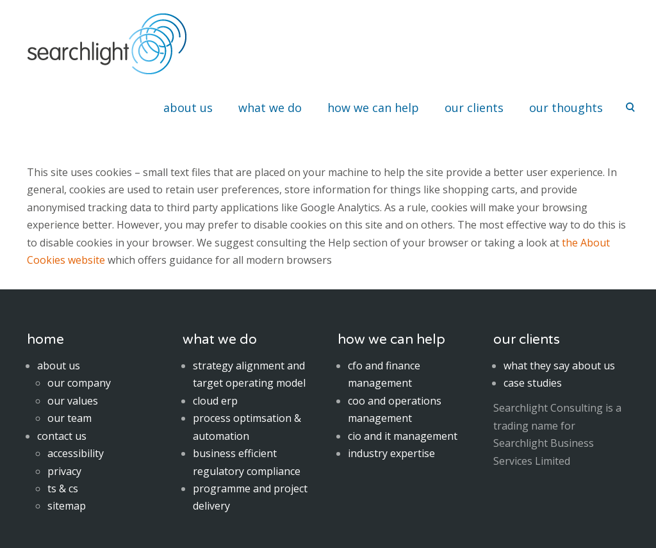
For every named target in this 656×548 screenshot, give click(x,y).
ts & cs (62, 488)
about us (188, 107)
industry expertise (391, 453)
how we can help (373, 107)
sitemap (66, 506)
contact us (61, 436)
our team (69, 418)
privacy (64, 471)
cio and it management (402, 436)
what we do (270, 107)
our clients (474, 107)
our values (72, 401)
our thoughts (566, 107)
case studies (533, 383)
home (45, 340)
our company (79, 383)
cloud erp (215, 401)
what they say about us (559, 366)
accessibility (75, 453)
